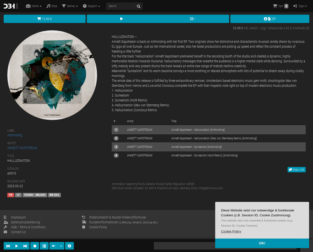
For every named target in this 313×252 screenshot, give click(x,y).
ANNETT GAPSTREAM (22, 148)
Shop (51, 6)
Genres (70, 6)
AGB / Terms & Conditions (24, 227)
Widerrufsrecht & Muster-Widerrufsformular (114, 217)
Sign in (300, 6)
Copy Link (296, 169)
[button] (231, 231)
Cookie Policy (94, 227)
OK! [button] (262, 243)
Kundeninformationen (120, 222)
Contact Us (15, 232)
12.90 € (44, 19)
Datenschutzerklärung (22, 222)
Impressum (15, 217)
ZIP (270, 19)
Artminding (14, 135)
